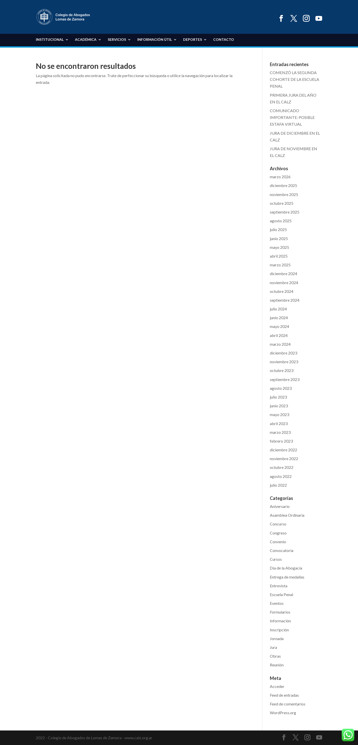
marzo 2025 (280, 264)
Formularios (280, 612)
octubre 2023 (281, 370)
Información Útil (154, 40)
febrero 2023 (281, 441)
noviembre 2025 (284, 194)
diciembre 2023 (283, 352)
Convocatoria (281, 550)
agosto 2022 (281, 476)
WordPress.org (283, 712)
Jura (273, 647)
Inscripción (279, 629)
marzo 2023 (280, 432)
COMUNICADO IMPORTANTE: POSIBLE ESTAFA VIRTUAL (292, 117)
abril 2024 (279, 335)
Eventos (277, 603)
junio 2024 (279, 317)
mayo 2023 (279, 414)
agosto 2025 (281, 220)
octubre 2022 (281, 467)
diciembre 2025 (283, 185)
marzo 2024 (280, 344)
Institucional (50, 40)
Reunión (277, 664)
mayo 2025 (279, 247)
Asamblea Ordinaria (287, 515)
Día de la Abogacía (286, 568)
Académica (85, 40)
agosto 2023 (281, 388)
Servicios (117, 40)
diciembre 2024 (283, 273)
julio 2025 (278, 229)
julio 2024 (278, 308)
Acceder (277, 686)
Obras (275, 656)
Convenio (278, 541)
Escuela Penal (281, 594)
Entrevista (278, 585)
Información (280, 620)
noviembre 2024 (284, 282)
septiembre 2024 (284, 300)
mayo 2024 (279, 326)
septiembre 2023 (284, 379)
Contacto (223, 40)
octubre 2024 (281, 291)
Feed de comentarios (287, 703)
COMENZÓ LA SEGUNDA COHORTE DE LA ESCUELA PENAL (294, 79)
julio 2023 (278, 397)
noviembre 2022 (284, 458)
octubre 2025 (281, 203)
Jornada (277, 638)
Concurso (278, 523)
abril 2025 (279, 256)
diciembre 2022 (283, 449)
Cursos (276, 559)
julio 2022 (278, 485)
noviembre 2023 (284, 361)
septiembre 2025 (284, 212)
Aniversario (280, 506)
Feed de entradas (284, 695)
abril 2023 (279, 423)
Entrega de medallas (287, 577)
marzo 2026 (280, 176)
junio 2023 (279, 405)
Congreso (278, 532)
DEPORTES (192, 40)
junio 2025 (279, 238)
